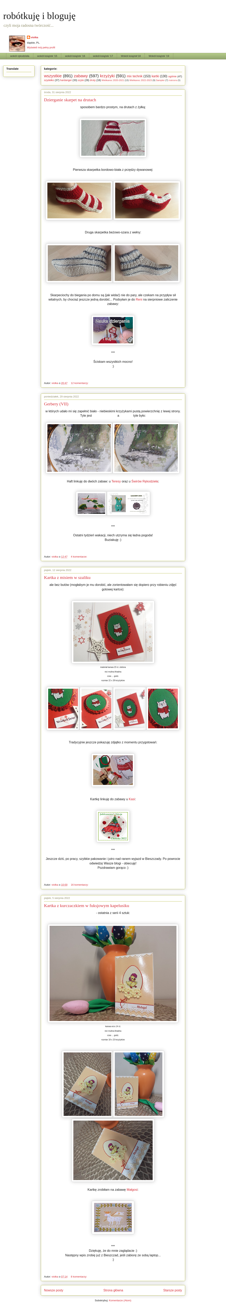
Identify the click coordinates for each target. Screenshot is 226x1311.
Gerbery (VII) (56, 403)
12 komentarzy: (80, 383)
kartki (155, 76)
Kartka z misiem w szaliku (67, 577)
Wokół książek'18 (131, 55)
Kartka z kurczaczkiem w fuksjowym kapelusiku (86, 905)
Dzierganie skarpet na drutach (70, 99)
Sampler (160, 80)
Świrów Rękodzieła (144, 481)
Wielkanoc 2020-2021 (113, 80)
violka (34, 37)
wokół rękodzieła (19, 55)
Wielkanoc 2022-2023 (140, 80)
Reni (139, 299)
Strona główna (113, 1290)
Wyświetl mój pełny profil (41, 47)
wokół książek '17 (103, 55)
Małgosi (132, 1189)
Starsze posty (172, 1290)
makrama (173, 80)
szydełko (49, 80)
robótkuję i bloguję (39, 16)
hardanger (66, 80)
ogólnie (172, 76)
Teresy (116, 481)
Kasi (132, 799)
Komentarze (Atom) (120, 1300)
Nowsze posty (53, 1290)
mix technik (135, 76)
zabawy (81, 76)
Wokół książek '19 (159, 55)
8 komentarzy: (79, 1276)
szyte (81, 80)
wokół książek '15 (47, 55)
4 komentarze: (79, 556)
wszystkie (53, 76)
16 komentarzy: (80, 884)
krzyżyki (107, 76)
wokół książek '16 (75, 55)
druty (93, 80)
